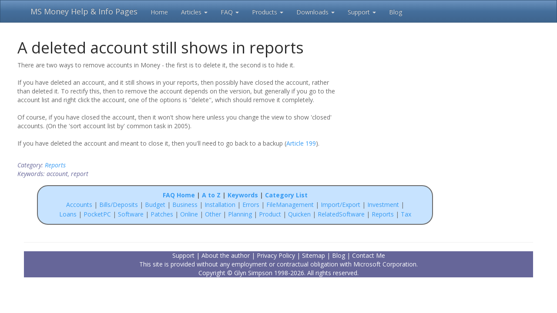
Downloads (315, 12)
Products (267, 12)
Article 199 (301, 143)
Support (362, 12)
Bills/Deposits (118, 204)
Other (213, 214)
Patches (162, 214)
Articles (194, 12)
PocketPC (97, 214)
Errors (251, 204)
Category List (286, 195)
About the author (225, 255)
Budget (155, 204)
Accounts (79, 204)
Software (131, 214)
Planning (240, 214)
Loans (68, 214)
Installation (221, 204)
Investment (383, 204)
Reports (55, 165)
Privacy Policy (276, 255)
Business (185, 204)
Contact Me (368, 255)
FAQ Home (179, 195)
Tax (406, 214)
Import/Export (340, 204)
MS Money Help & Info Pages (84, 11)
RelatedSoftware (341, 214)
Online (189, 214)
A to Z (211, 195)
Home (159, 12)
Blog (395, 12)
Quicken (299, 214)
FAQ (230, 12)
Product (270, 214)
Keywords (243, 195)
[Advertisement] (396, 116)
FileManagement (290, 204)
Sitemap (313, 255)
